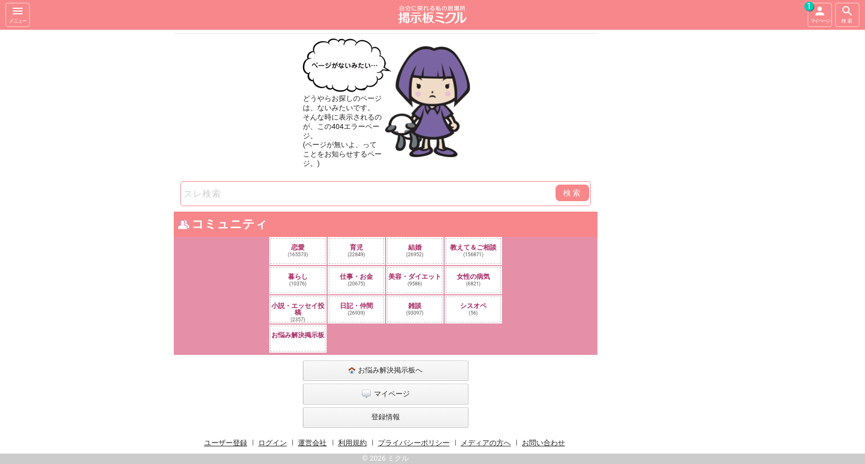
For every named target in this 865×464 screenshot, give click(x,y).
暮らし (298, 280)
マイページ (819, 13)
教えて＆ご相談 (473, 250)
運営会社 (312, 443)
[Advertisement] (675, 195)
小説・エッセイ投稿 (297, 312)
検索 (847, 14)
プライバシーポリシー (414, 443)
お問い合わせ (543, 443)
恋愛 (298, 250)
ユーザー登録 (225, 443)
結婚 (415, 250)
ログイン (272, 443)
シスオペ (473, 309)
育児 (356, 250)
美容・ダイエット (414, 280)
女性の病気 (473, 280)
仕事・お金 (356, 280)
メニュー (17, 14)
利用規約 (352, 443)
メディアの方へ (486, 443)
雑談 (415, 309)
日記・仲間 (356, 309)
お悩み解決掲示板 (297, 335)
